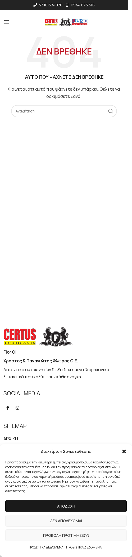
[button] (124, 451)
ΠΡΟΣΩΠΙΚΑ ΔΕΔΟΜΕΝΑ (45, 547)
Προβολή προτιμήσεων (66, 535)
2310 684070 (47, 5)
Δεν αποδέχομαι (66, 520)
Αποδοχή (66, 506)
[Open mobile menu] (7, 22)
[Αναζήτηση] (64, 111)
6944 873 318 (80, 5)
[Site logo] (64, 21)
